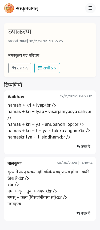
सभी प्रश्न (47, 67)
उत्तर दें (20, 67)
